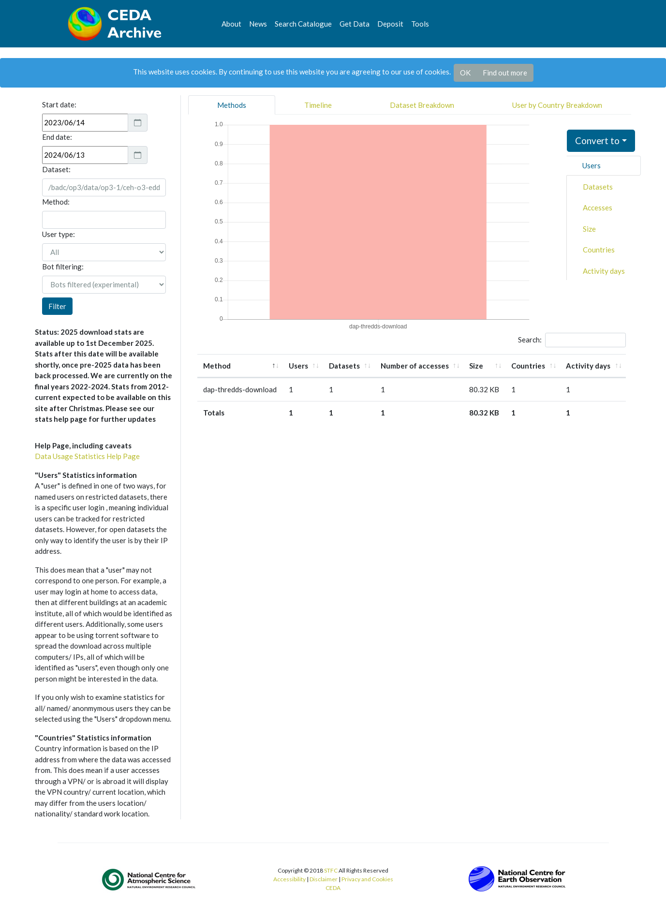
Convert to (597, 140)
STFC (331, 870)
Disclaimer (324, 879)
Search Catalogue (303, 23)
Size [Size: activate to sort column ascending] (476, 365)
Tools (420, 23)
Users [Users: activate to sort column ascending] (298, 365)
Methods (231, 105)
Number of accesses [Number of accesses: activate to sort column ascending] (415, 365)
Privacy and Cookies (367, 879)
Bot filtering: (63, 266)
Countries (599, 249)
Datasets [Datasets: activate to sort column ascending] (344, 365)
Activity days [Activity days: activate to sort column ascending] (588, 365)
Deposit (390, 23)
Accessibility (289, 879)
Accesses (597, 207)
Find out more (505, 72)
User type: (58, 234)
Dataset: (56, 169)
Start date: (59, 104)
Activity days (604, 271)
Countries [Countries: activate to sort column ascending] (528, 365)
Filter (57, 306)
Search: (572, 340)
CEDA (333, 887)
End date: (57, 137)
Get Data (355, 23)
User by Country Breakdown (557, 105)
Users (591, 165)
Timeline (318, 105)
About (231, 23)
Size (589, 228)
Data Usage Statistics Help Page (87, 456)
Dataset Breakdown (422, 105)
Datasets (598, 186)
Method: (56, 201)
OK (465, 72)
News (258, 23)
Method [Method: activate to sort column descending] (217, 365)
